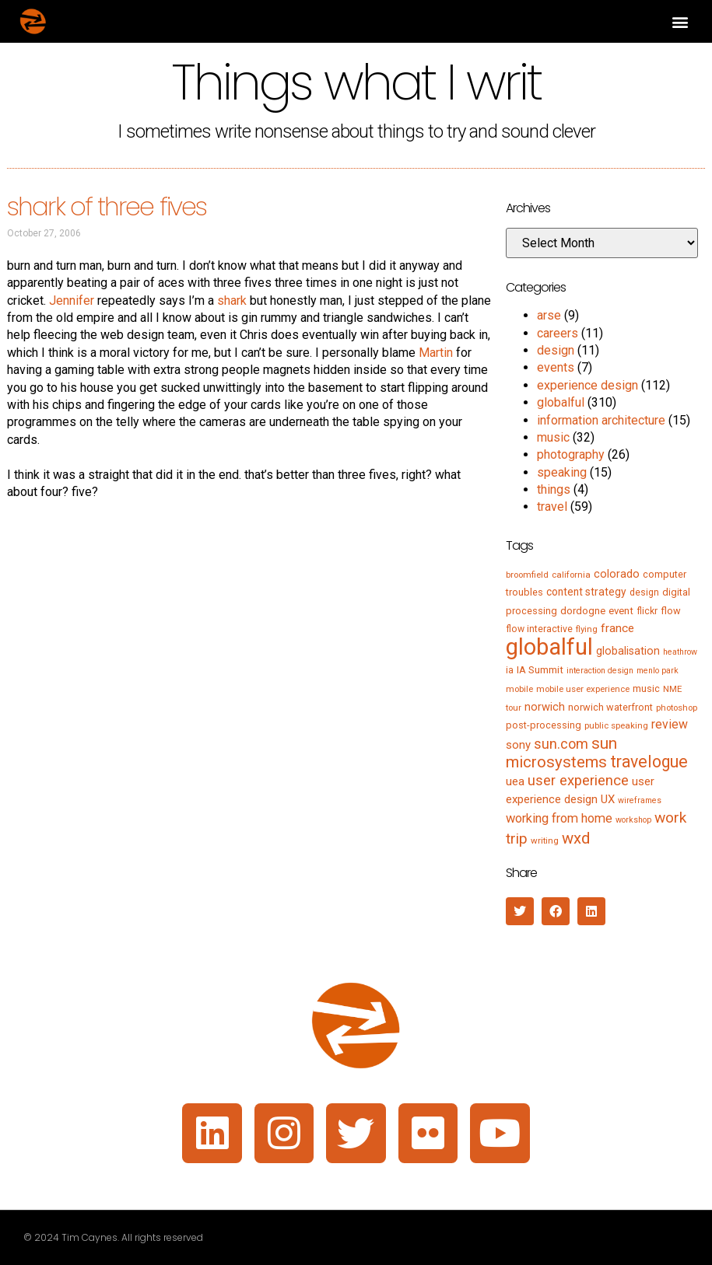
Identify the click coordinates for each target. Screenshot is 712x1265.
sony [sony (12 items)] (518, 745)
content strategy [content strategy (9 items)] (586, 591)
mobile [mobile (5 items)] (519, 688)
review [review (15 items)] (669, 724)
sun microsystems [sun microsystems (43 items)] (561, 752)
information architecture (601, 420)
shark (232, 300)
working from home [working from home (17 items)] (559, 818)
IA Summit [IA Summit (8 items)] (540, 670)
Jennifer (71, 300)
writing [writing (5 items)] (545, 840)
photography (571, 454)
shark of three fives (106, 206)
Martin (436, 352)
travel (552, 506)
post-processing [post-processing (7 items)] (543, 725)
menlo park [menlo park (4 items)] (658, 671)
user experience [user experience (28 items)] (578, 780)
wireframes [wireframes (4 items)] (639, 800)
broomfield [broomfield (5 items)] (527, 574)
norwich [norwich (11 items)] (544, 707)
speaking (562, 472)
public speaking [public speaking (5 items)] (616, 725)
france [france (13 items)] (617, 628)
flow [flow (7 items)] (671, 611)
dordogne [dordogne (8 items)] (582, 611)
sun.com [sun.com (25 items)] (561, 744)
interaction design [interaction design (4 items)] (599, 671)
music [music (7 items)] (646, 688)
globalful (560, 402)
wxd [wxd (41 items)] (576, 838)
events (555, 367)
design (555, 350)
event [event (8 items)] (621, 611)
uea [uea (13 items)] (515, 781)
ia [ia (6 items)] (510, 670)
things (553, 489)
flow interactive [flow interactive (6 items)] (539, 629)
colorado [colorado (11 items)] (617, 574)
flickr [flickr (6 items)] (647, 611)
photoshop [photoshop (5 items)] (676, 707)
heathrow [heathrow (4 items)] (680, 652)
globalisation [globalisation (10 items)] (628, 651)
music (553, 437)
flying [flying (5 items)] (587, 629)
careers (557, 333)
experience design (587, 385)
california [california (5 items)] (571, 574)
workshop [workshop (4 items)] (633, 820)
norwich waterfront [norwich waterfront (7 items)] (610, 707)
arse (549, 315)
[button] (680, 21)
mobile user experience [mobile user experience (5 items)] (583, 688)
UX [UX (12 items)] (608, 799)
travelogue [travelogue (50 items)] (649, 761)
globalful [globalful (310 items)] (549, 647)
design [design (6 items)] (644, 592)
